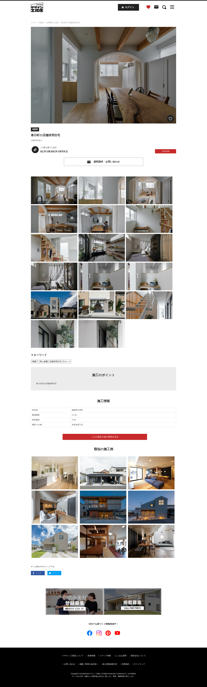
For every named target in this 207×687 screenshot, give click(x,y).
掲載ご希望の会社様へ (89, 664)
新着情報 (91, 656)
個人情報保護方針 (110, 664)
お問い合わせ (69, 664)
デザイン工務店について (73, 656)
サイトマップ (139, 664)
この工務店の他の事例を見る (105, 437)
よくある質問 (120, 656)
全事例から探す (52, 23)
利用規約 (125, 664)
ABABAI (133, 674)
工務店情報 (166, 151)
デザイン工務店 (37, 23)
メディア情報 (105, 656)
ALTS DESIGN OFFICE (54, 151)
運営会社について (138, 656)
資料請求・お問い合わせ (107, 161)
